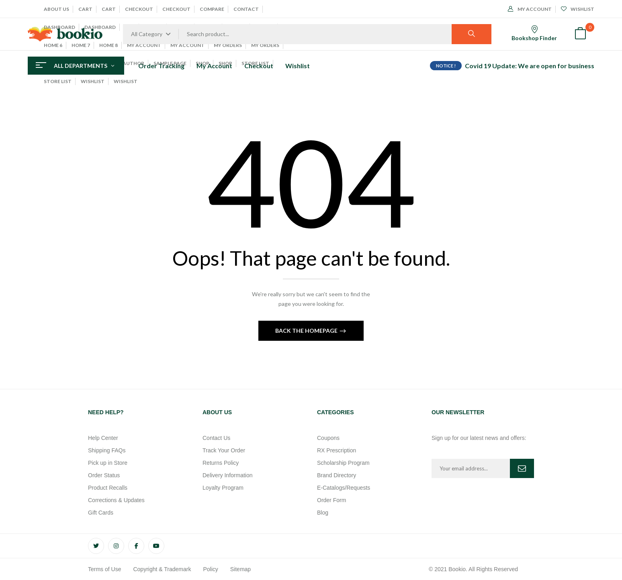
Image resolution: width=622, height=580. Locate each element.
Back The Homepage (307, 330)
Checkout (139, 9)
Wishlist (92, 81)
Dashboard (59, 27)
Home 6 (53, 45)
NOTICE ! (446, 65)
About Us (56, 9)
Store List (58, 81)
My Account (187, 45)
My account (144, 45)
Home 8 (108, 45)
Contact (246, 9)
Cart (85, 9)
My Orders (228, 45)
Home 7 (81, 45)
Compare (212, 9)
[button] (580, 34)
